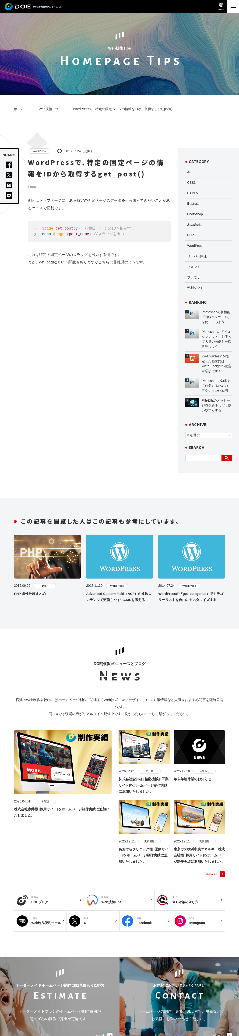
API (190, 172)
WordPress (39, 151)
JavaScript (194, 225)
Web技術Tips (48, 109)
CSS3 (191, 182)
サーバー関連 (197, 256)
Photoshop (195, 214)
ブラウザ (193, 277)
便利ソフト (195, 288)
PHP (190, 235)
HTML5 (192, 193)
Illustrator (194, 203)
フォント (193, 267)
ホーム (19, 109)
